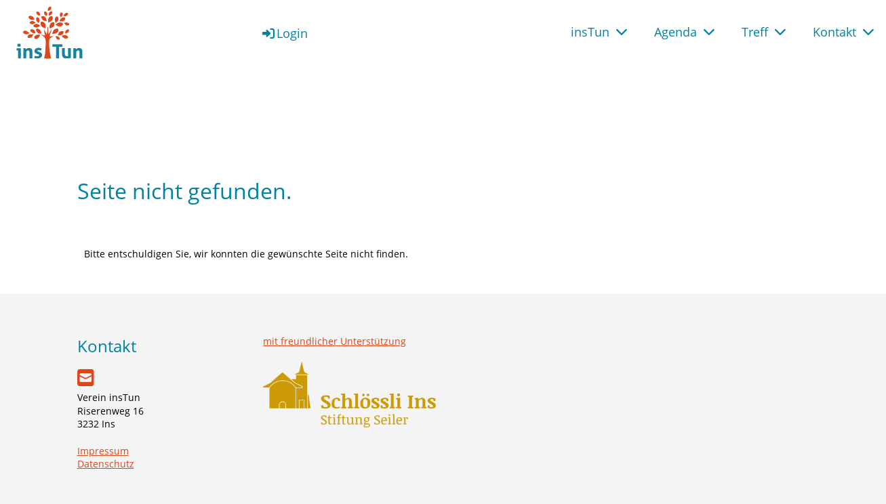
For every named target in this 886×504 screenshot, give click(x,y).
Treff (764, 32)
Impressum (103, 450)
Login (284, 33)
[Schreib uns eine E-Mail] (85, 377)
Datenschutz (105, 463)
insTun (599, 32)
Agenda (684, 32)
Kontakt (843, 32)
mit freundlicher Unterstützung (334, 341)
